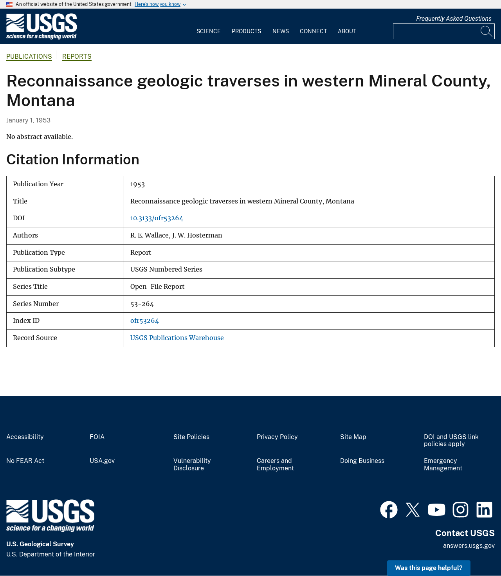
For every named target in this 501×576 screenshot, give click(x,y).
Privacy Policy (277, 437)
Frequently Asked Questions (454, 18)
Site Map (353, 437)
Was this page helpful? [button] (429, 568)
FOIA (97, 437)
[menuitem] (208, 26)
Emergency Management (443, 464)
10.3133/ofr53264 (156, 218)
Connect (313, 31)
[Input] (444, 31)
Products (246, 31)
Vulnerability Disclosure (192, 464)
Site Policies (191, 437)
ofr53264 (144, 320)
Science (208, 31)
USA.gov (102, 460)
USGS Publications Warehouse (177, 338)
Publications (29, 56)
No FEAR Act (25, 460)
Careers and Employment (275, 464)
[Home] (41, 37)
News (280, 31)
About (347, 31)
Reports (77, 56)
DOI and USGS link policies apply (451, 441)
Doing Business (362, 460)
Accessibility (25, 437)
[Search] (487, 31)
